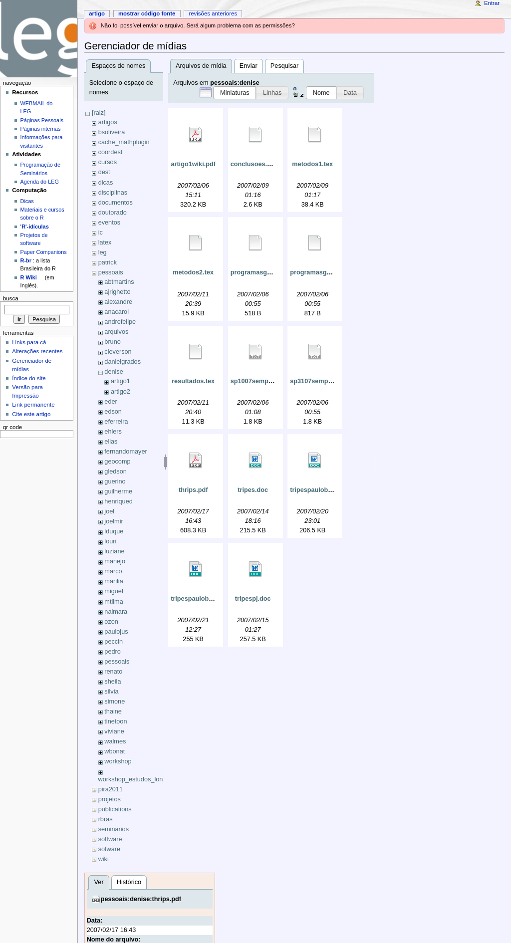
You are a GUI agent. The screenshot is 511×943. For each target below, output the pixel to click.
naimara (115, 611)
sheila (112, 681)
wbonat (114, 751)
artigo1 (120, 381)
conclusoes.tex (253, 164)
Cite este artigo (31, 414)
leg (102, 252)
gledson (115, 471)
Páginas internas (40, 129)
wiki (103, 859)
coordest (110, 152)
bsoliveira (111, 132)
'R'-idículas (34, 227)
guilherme (118, 491)
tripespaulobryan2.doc (205, 598)
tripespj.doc (253, 598)
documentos (115, 202)
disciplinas (113, 192)
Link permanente (33, 405)
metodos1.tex (312, 164)
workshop (117, 761)
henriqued (118, 501)
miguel (113, 591)
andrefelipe (120, 321)
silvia (111, 691)
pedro (112, 651)
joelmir (113, 521)
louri (110, 541)
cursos (107, 162)
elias (110, 441)
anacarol (116, 311)
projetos (109, 799)
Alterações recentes (37, 351)
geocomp (117, 461)
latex (105, 242)
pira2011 (110, 789)
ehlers (113, 431)
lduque (113, 531)
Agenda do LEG (39, 182)
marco (113, 571)
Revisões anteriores (213, 13)
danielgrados (122, 361)
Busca (10, 298)
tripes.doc (253, 489)
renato (113, 671)
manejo (114, 561)
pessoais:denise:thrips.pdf (141, 899)
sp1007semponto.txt (261, 381)
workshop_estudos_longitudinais (144, 779)
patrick (107, 262)
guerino (114, 481)
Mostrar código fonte (147, 13)
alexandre (118, 301)
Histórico (129, 882)
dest (104, 172)
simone (114, 701)
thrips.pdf (193, 489)
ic (100, 232)
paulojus (116, 631)
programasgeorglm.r (261, 272)
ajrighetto (117, 291)
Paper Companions (43, 252)
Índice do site (29, 378)
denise (113, 371)
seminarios (113, 829)
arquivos (116, 331)
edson (113, 411)
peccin (113, 641)
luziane (114, 551)
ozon (111, 621)
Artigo (97, 13)
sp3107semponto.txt (320, 381)
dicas (105, 182)
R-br (25, 260)
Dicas (27, 201)
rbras (105, 819)
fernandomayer (125, 451)
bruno (112, 341)
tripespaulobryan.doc (322, 489)
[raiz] (99, 112)
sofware (109, 849)
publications (115, 809)
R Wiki (28, 277)
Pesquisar (284, 65)
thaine (113, 711)
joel (109, 511)
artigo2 (120, 391)
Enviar (248, 65)
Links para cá (29, 342)
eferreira (116, 421)
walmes (115, 741)
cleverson (117, 351)
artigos (107, 122)
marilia (113, 581)
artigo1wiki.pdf (193, 164)
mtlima (113, 601)
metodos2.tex (193, 272)
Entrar (492, 3)
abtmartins (119, 281)
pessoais (110, 272)
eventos (109, 222)
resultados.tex (193, 381)
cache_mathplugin (124, 142)
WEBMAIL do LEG (36, 107)
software (110, 839)
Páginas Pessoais (41, 120)
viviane (114, 731)
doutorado (112, 212)
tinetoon (115, 721)
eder (110, 401)
